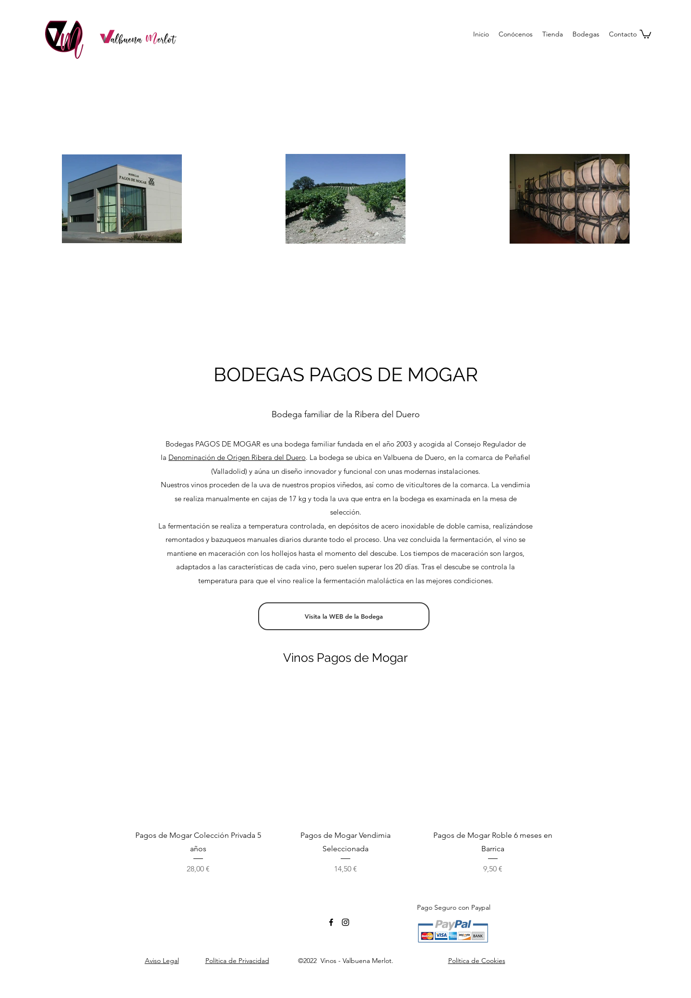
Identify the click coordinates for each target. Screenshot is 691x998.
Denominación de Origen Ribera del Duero (237, 457)
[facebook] (331, 922)
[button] (586, 34)
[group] (345, 779)
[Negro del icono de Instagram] (345, 922)
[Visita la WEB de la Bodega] (343, 616)
